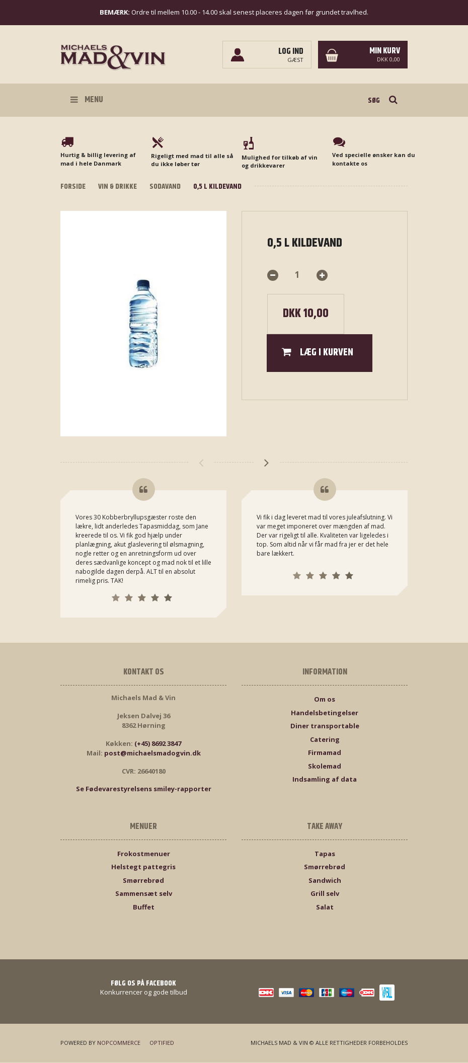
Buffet (143, 907)
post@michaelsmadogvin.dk (152, 753)
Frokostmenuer (143, 854)
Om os (324, 700)
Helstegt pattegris (143, 867)
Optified (161, 1043)
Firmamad (324, 753)
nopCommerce (118, 1043)
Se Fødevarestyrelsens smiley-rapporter (143, 789)
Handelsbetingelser (324, 713)
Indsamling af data (324, 780)
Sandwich (324, 880)
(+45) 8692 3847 (157, 743)
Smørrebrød (143, 880)
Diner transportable (324, 726)
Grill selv (324, 894)
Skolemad (324, 766)
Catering (325, 739)
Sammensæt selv (143, 894)
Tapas (325, 854)
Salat (325, 907)
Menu (86, 99)
